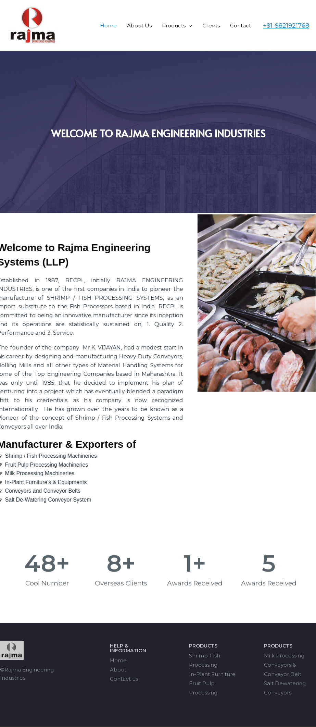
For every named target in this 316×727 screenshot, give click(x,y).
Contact (240, 25)
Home (108, 25)
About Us (139, 25)
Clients (211, 25)
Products (174, 25)
